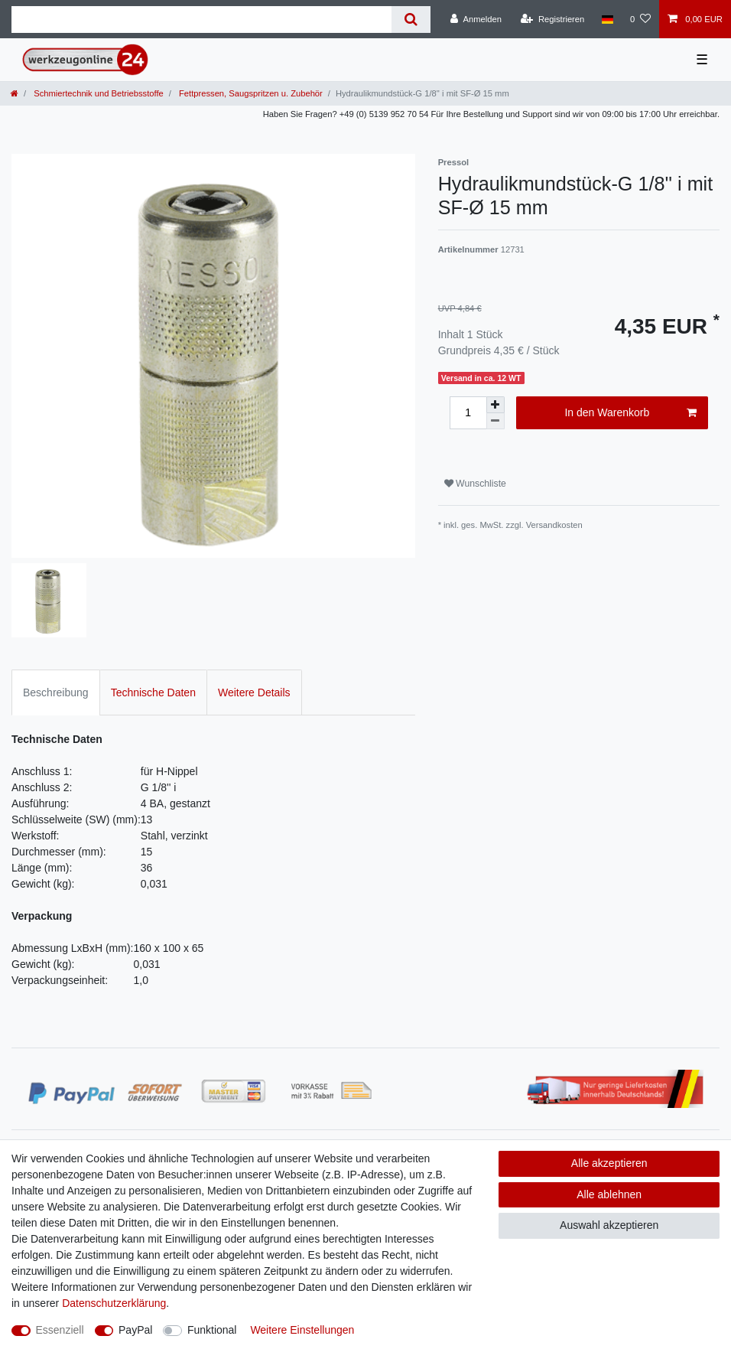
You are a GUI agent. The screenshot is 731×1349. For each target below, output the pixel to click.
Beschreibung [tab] (56, 692)
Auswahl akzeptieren (609, 1225)
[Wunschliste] (640, 19)
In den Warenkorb (630, 413)
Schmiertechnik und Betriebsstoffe (97, 93)
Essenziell (60, 1330)
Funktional (212, 1330)
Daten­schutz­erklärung (114, 1303)
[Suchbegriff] (201, 19)
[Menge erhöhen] (495, 404)
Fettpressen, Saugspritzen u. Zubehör (250, 93)
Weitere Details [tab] (254, 692)
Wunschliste (475, 483)
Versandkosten (554, 524)
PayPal (135, 1330)
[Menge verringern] (495, 421)
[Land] (607, 19)
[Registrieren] (552, 19)
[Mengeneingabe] (468, 412)
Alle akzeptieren (609, 1163)
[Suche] (410, 19)
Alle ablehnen (609, 1194)
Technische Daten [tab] (153, 692)
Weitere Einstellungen (302, 1330)
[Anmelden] (476, 19)
